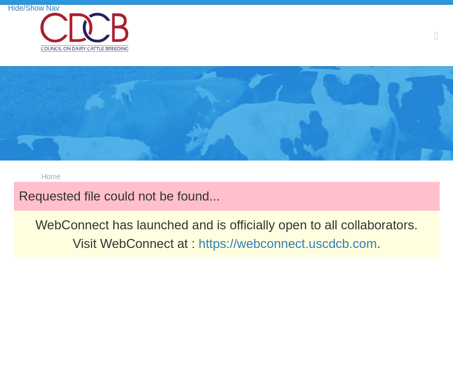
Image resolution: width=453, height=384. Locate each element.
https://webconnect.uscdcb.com (288, 243)
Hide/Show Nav (34, 8)
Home (51, 176)
